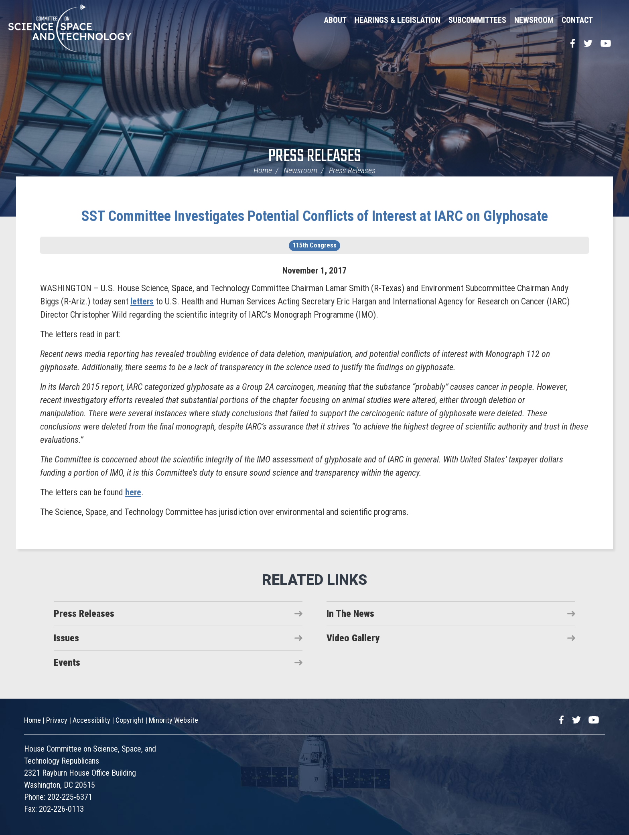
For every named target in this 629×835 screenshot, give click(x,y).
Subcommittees (477, 20)
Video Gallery (353, 638)
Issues (66, 638)
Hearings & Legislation (397, 20)
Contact (577, 20)
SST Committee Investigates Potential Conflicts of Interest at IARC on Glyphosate (314, 216)
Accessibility (91, 720)
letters (142, 301)
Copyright (130, 720)
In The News (350, 613)
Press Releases (314, 156)
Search (611, 20)
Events (67, 662)
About (335, 20)
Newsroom (534, 20)
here (133, 492)
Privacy (56, 720)
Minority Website (173, 720)
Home (263, 170)
